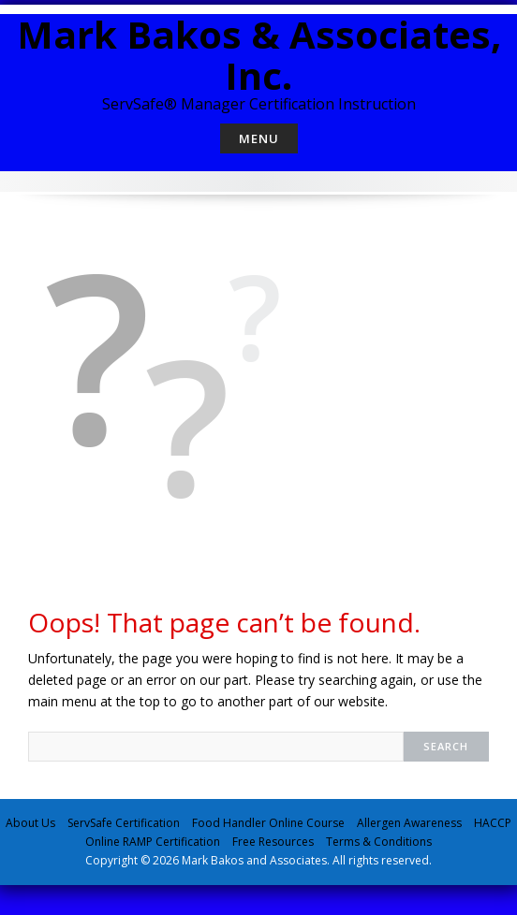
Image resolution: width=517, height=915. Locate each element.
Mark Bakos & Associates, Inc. (259, 54)
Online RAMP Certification (152, 842)
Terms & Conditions (379, 842)
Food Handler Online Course (268, 823)
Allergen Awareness (409, 823)
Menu (259, 138)
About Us (30, 823)
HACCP (492, 823)
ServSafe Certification (123, 823)
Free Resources (273, 842)
